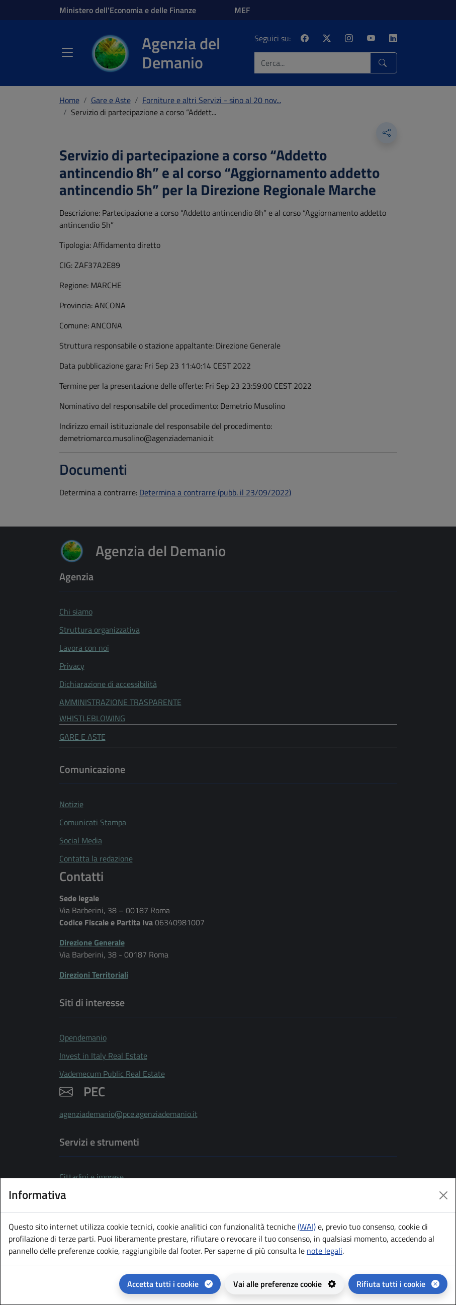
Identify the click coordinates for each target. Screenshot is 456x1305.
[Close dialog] (443, 1195)
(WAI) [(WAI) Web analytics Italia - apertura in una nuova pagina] (307, 1227)
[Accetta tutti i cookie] (170, 1284)
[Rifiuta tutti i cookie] (397, 1284)
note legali (324, 1251)
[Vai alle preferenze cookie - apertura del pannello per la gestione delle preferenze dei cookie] (284, 1283)
